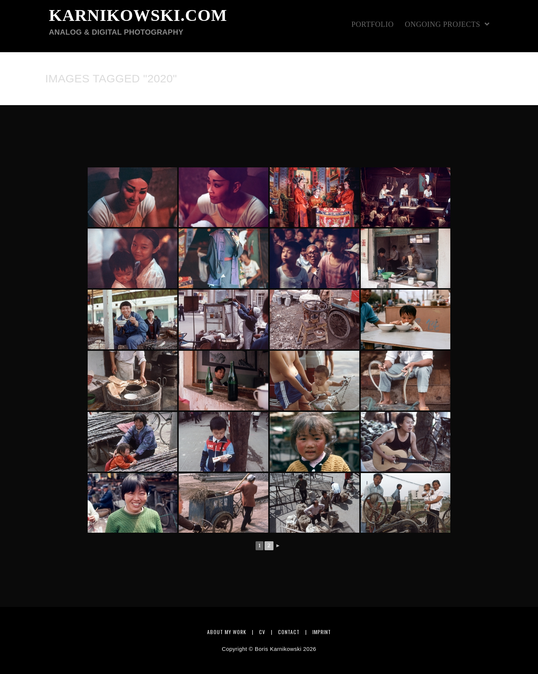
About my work (226, 632)
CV (262, 632)
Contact (289, 632)
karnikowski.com (138, 22)
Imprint (321, 632)
